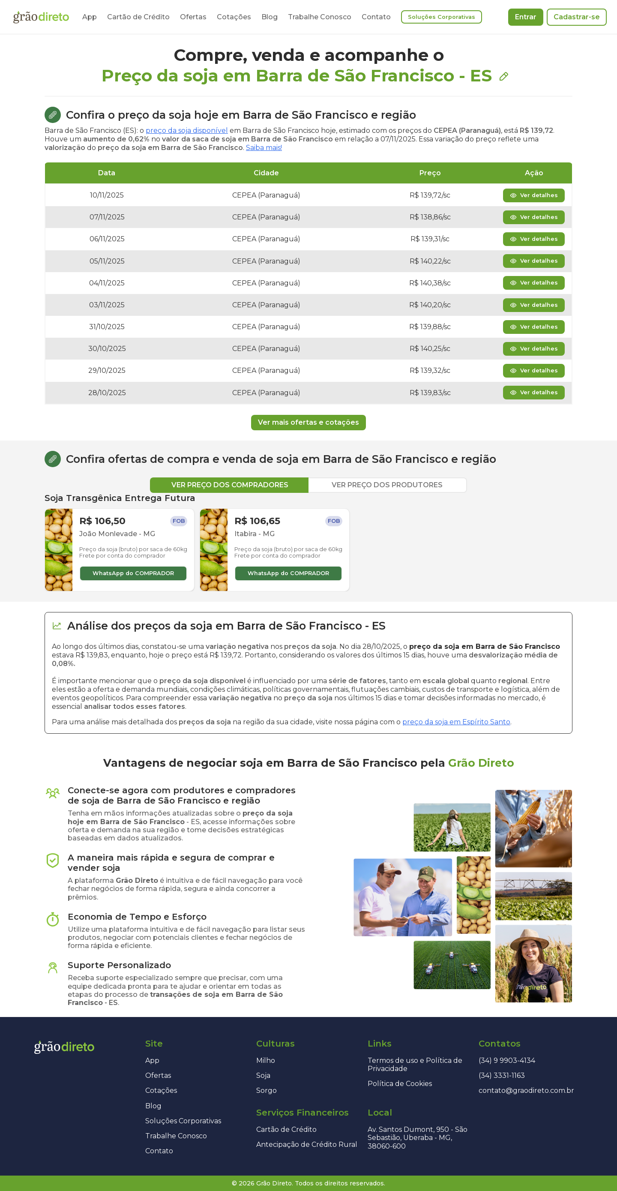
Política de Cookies (400, 1084)
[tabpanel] (308, 542)
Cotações (234, 17)
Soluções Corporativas (441, 17)
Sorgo (266, 1090)
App (89, 17)
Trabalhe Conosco (319, 17)
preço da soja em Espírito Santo (456, 722)
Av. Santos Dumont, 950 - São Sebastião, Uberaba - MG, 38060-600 (417, 1137)
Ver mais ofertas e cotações (308, 422)
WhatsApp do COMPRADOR (133, 573)
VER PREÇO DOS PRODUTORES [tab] (387, 485)
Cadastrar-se (577, 17)
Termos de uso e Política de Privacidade (415, 1064)
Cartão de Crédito (138, 17)
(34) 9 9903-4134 (507, 1060)
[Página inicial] (41, 17)
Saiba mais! (264, 148)
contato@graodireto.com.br (526, 1090)
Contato (376, 17)
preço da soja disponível (187, 130)
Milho (265, 1060)
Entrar (525, 17)
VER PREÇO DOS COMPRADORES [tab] (229, 485)
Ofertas (193, 17)
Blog (269, 17)
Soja (263, 1075)
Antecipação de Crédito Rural (306, 1144)
